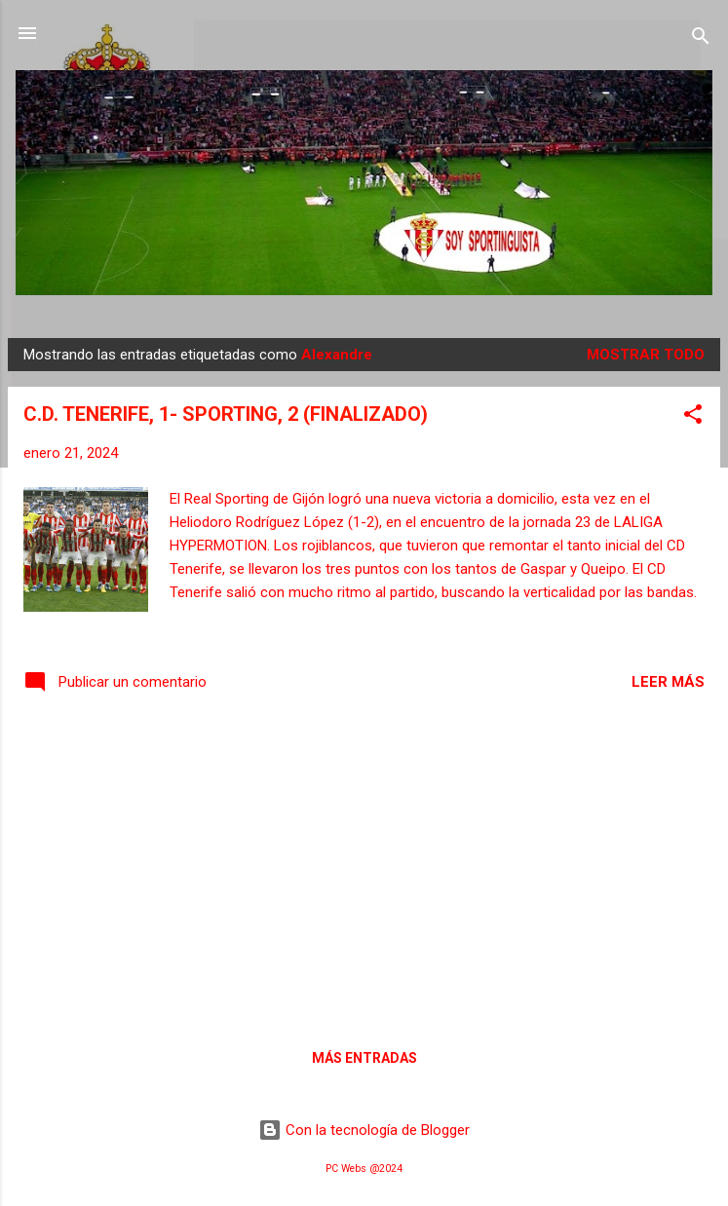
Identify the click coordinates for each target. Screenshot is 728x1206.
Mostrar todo (646, 354)
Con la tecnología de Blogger (364, 1130)
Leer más (668, 682)
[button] (693, 417)
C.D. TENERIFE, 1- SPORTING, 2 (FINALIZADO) (225, 414)
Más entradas (364, 1058)
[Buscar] (700, 39)
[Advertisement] (364, 868)
